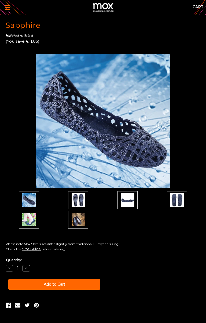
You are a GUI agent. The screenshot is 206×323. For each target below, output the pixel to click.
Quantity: (14, 260)
